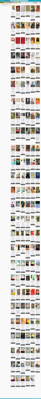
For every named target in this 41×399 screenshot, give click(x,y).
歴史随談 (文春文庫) (37, 119)
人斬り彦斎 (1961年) (32, 367)
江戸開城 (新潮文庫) (37, 193)
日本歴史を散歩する (27, 73)
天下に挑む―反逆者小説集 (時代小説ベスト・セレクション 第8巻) (28, 135)
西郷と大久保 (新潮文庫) (23, 165)
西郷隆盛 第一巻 (18, 87)
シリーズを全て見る (28, 33)
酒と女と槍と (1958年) (32, 381)
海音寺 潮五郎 (23, 30)
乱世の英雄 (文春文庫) (37, 151)
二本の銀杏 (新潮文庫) (32, 220)
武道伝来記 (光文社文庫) (18, 165)
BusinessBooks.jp (2, 0)
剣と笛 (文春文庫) (27, 104)
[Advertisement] (6, 16)
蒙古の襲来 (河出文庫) (23, 73)
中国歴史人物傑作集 (32, 119)
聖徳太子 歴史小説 (18, 44)
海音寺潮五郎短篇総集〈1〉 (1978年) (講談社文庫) (13, 251)
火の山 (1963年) (18, 367)
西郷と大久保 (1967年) (13, 353)
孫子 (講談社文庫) (27, 295)
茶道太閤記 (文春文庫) (37, 165)
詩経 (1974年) (38, 295)
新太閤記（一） (13, 236)
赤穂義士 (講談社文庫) (18, 295)
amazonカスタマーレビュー (13, 16)
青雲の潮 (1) (23, 222)
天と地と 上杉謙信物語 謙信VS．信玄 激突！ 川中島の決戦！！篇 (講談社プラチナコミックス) (13, 88)
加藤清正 (13, 221)
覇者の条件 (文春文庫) (37, 222)
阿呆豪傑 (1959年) (27, 381)
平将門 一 (32, 266)
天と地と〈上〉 (13, 178)
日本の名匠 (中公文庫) (37, 87)
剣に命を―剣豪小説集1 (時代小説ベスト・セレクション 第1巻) (37, 135)
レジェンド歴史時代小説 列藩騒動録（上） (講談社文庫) (13, 44)
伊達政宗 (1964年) (13, 367)
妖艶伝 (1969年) (13, 324)
